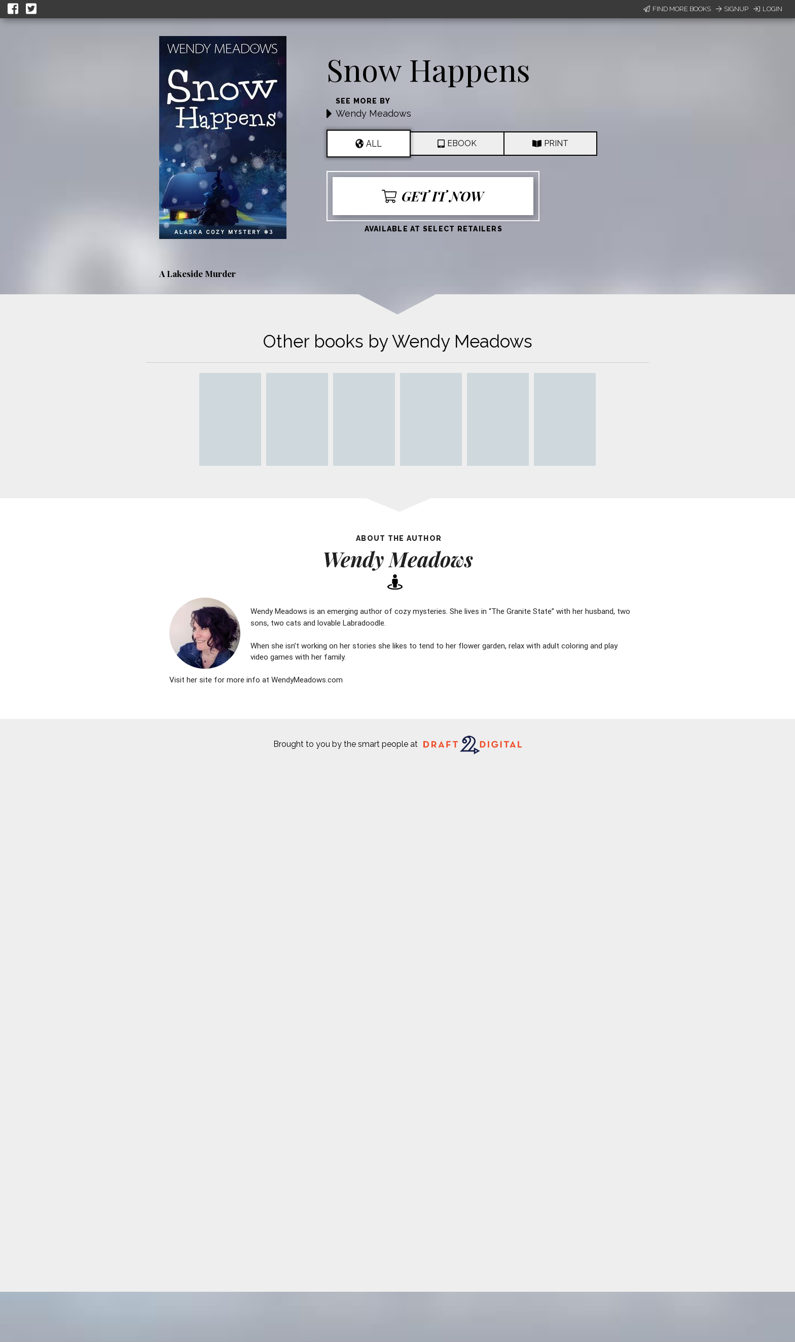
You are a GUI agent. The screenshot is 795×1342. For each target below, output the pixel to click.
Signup (732, 9)
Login (767, 9)
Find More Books (677, 9)
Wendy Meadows (373, 113)
